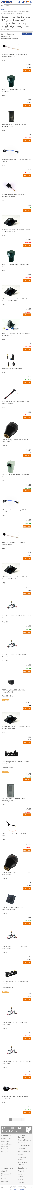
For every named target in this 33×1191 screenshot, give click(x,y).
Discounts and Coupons (6, 1175)
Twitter (20, 1177)
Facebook (21, 1171)
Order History (5, 1141)
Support (20, 1154)
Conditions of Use (24, 1146)
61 (19, 1119)
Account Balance (6, 1144)
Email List (4, 1182)
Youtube (20, 1180)
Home (3, 9)
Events (3, 1179)
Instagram (21, 1174)
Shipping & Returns (24, 1140)
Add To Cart (26, 70)
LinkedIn (21, 1183)
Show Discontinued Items (10, 39)
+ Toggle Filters (26, 34)
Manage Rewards (7, 1152)
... (16, 1119)
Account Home (6, 1138)
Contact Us (21, 1149)
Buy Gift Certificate (24, 1152)
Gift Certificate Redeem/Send (6, 1148)
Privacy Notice (22, 1143)
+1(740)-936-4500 (19, 1189)
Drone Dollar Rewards (22, 1158)
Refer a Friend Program (22, 1163)
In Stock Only (6, 36)
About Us (4, 1171)
